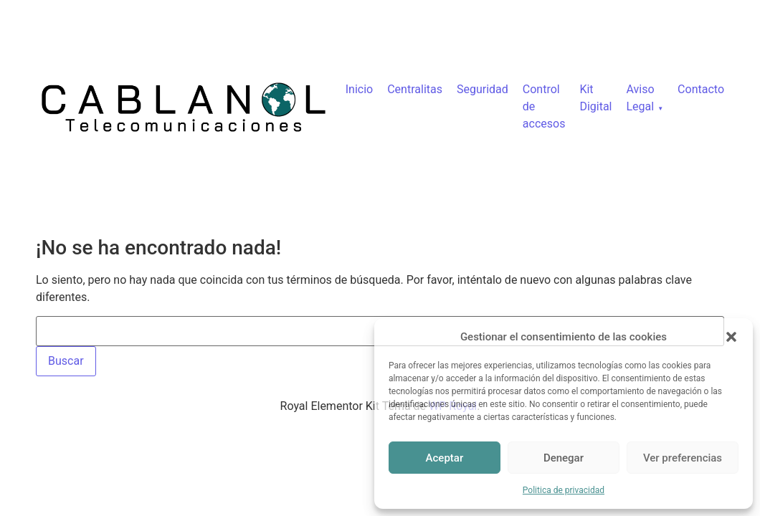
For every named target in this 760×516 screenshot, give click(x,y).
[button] (731, 337)
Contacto (701, 89)
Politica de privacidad (563, 490)
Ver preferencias (682, 458)
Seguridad (482, 89)
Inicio (359, 89)
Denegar (563, 458)
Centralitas (414, 89)
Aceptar (445, 458)
